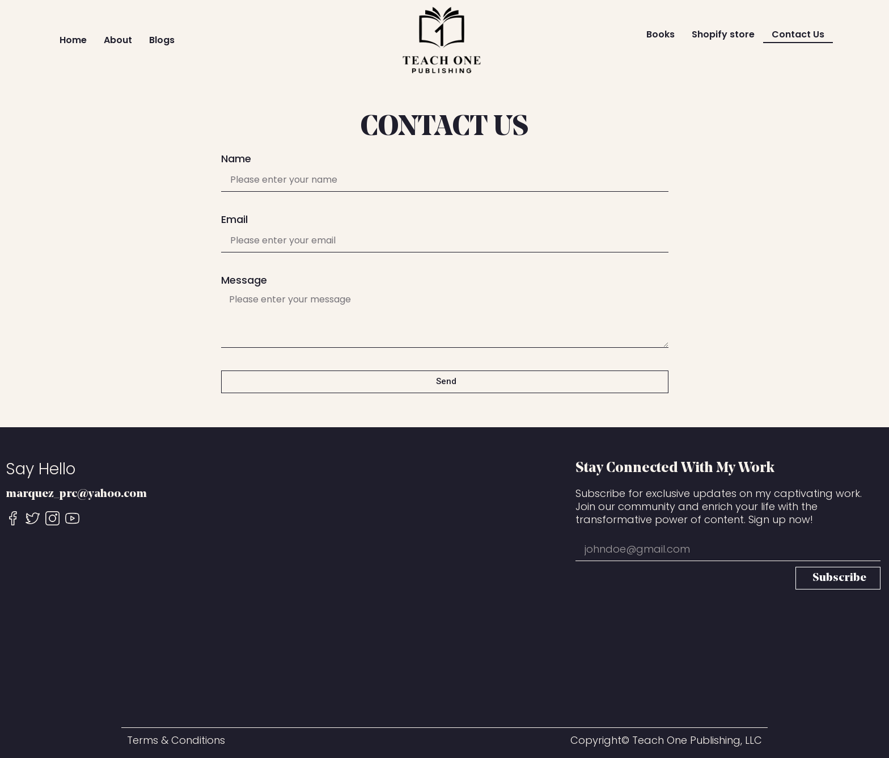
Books (660, 34)
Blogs (162, 40)
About (118, 40)
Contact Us (798, 34)
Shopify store (723, 34)
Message (244, 281)
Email (234, 220)
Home (73, 40)
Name (236, 160)
